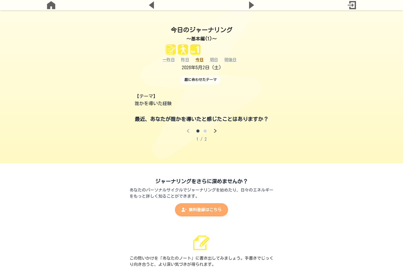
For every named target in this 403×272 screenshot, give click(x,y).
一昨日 (168, 60)
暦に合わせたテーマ (200, 80)
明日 (214, 60)
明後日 (230, 60)
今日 (199, 60)
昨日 (185, 60)
